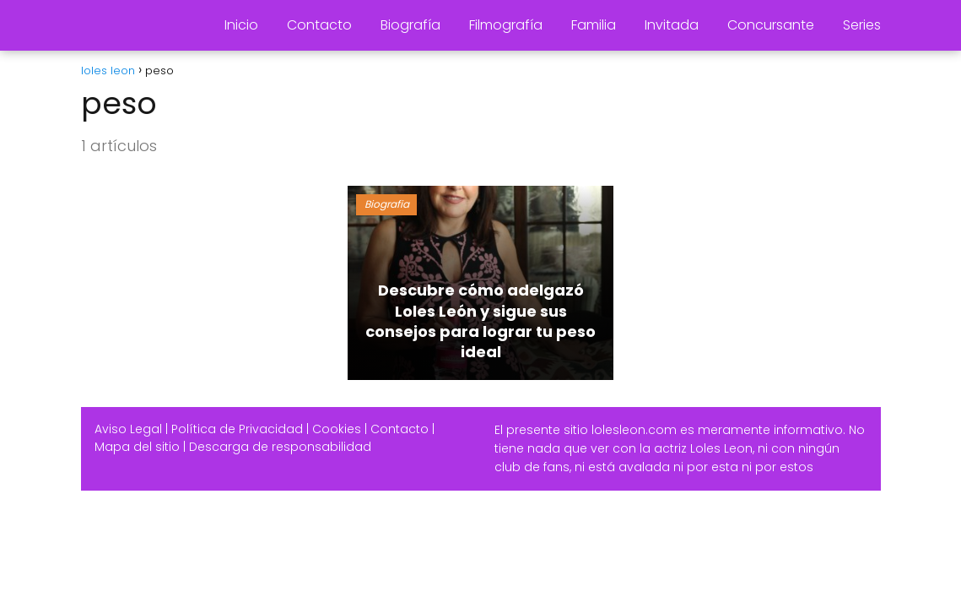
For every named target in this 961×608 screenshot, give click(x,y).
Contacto (319, 25)
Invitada (672, 25)
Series (862, 25)
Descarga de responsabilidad (280, 446)
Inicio (241, 25)
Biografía (410, 25)
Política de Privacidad (237, 429)
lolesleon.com (634, 429)
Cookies (336, 429)
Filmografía (506, 25)
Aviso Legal (128, 429)
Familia (593, 25)
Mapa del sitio (137, 446)
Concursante (770, 25)
